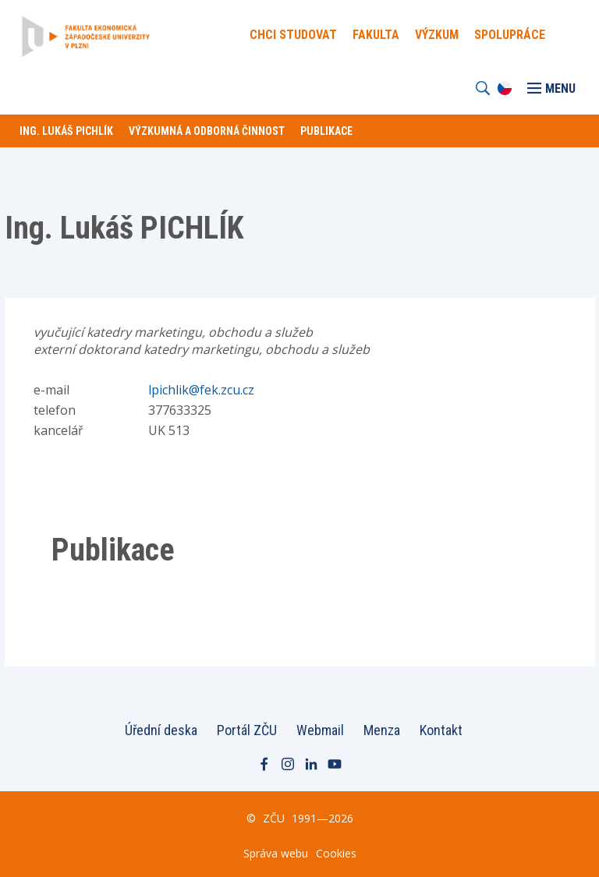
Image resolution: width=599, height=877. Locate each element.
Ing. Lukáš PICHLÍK (66, 131)
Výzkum (437, 34)
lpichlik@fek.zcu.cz (201, 389)
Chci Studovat (293, 34)
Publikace (326, 131)
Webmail (320, 730)
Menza (381, 730)
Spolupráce (509, 34)
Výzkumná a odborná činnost (207, 131)
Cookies (336, 853)
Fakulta (376, 34)
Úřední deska (161, 730)
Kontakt (441, 730)
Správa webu (275, 853)
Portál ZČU (247, 730)
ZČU (274, 818)
